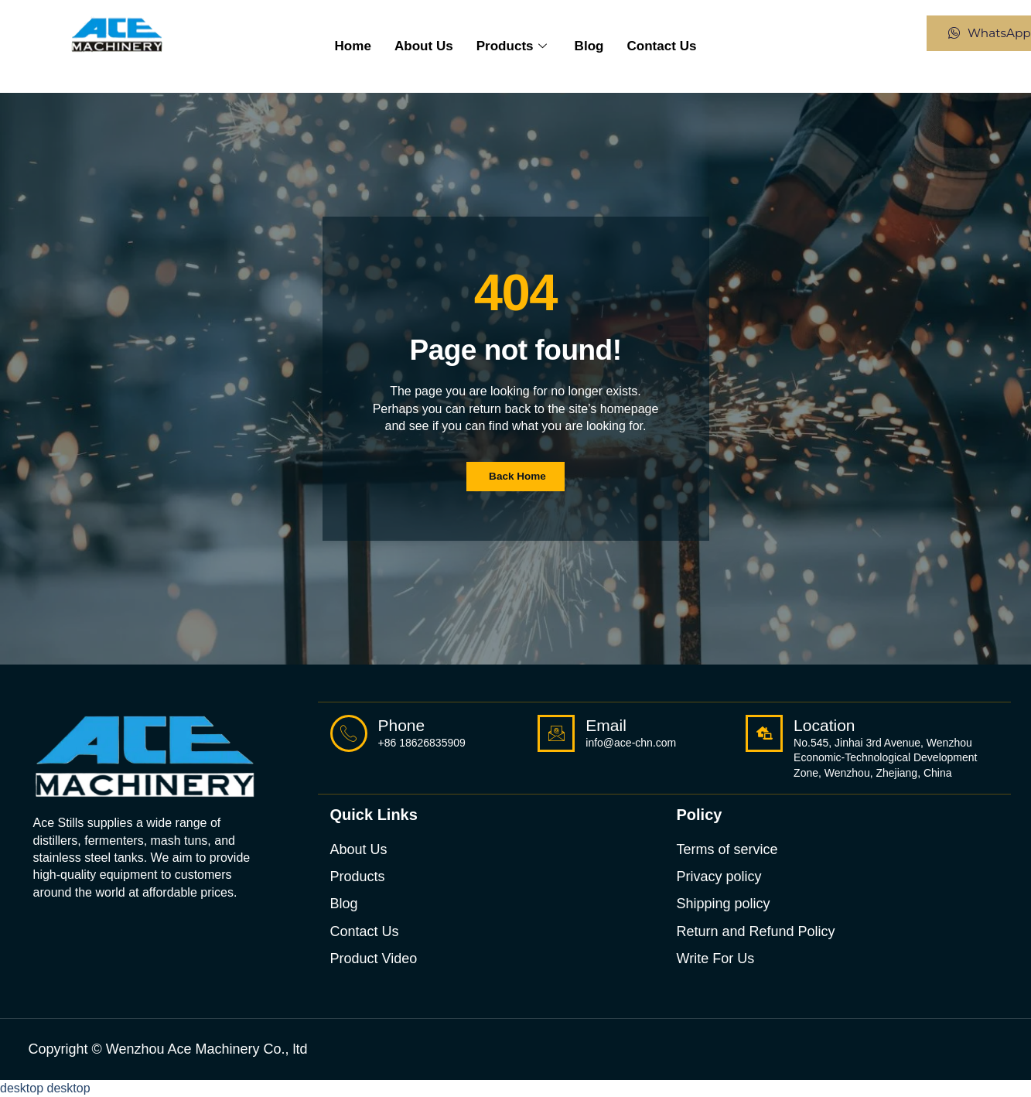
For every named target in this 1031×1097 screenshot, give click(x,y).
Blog (583, 46)
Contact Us (650, 46)
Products (511, 46)
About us (431, 46)
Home (366, 46)
